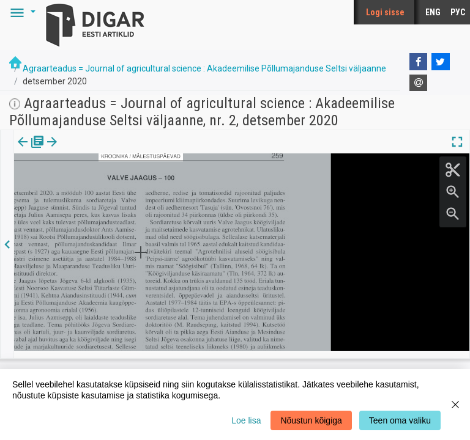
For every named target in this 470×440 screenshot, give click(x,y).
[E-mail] (418, 83)
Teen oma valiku (400, 420)
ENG (433, 12)
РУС (457, 12)
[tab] (31, 150)
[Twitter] (440, 61)
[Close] (455, 404)
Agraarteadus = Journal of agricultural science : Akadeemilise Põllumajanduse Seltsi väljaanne (204, 68)
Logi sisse (385, 12)
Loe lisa (246, 420)
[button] (21, 12)
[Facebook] (418, 61)
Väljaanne (31, 150)
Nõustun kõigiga (310, 420)
